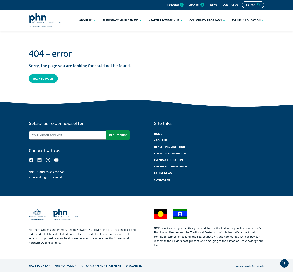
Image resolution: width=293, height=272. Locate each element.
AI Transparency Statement (101, 265)
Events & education (168, 160)
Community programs (170, 153)
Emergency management (172, 166)
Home (158, 134)
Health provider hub (169, 147)
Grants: (194, 4)
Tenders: (173, 4)
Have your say (39, 265)
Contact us (162, 179)
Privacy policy (65, 265)
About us (160, 140)
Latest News (163, 173)
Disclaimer (134, 265)
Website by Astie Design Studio (250, 266)
